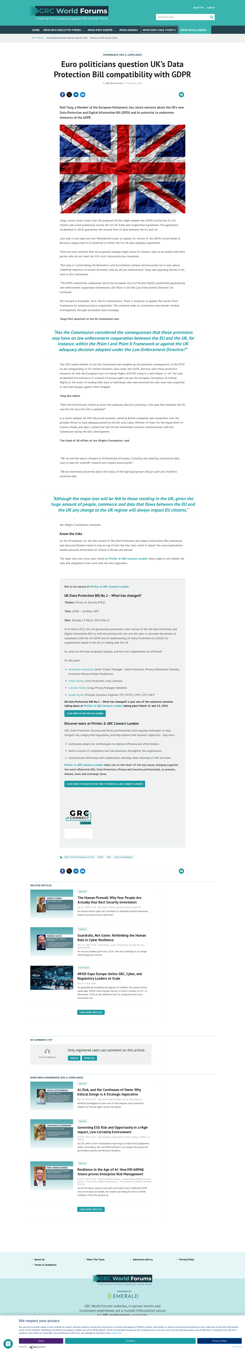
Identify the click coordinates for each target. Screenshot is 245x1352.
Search (211, 17)
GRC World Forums (114, 83)
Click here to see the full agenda (85, 713)
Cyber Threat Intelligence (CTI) (79, 857)
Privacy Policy (186, 1259)
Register (198, 7)
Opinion (82, 891)
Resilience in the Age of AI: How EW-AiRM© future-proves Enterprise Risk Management (111, 1171)
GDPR (100, 857)
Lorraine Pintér (77, 688)
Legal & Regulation (123, 857)
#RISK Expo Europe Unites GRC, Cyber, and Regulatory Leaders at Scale (110, 976)
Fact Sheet (84, 967)
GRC (109, 857)
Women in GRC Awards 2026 (103, 37)
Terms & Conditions (45, 1264)
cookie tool (116, 1333)
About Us (39, 1259)
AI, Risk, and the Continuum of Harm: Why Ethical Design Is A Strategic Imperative (109, 1091)
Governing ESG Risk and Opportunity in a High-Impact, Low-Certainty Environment (113, 1129)
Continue (130, 1340)
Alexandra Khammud (80, 669)
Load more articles (91, 1012)
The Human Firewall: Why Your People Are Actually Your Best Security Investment (109, 899)
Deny (41, 1340)
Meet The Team (96, 1259)
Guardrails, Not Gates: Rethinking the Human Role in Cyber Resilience (112, 937)
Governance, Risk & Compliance (122, 54)
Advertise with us (143, 1259)
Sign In (211, 7)
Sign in (74, 1058)
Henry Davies (76, 681)
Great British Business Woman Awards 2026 (67, 37)
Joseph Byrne (76, 695)
